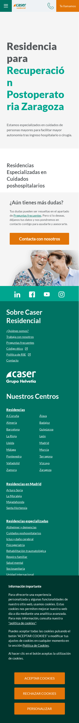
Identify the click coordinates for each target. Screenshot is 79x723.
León (42, 436)
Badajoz (44, 422)
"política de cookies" (22, 623)
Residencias (15, 410)
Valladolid (13, 463)
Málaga (11, 449)
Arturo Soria (14, 490)
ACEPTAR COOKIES (39, 678)
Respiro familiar (16, 556)
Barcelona (13, 429)
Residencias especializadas (27, 521)
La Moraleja (14, 496)
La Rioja (11, 436)
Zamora (11, 470)
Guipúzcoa (46, 429)
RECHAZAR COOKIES (39, 693)
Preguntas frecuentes (27, 215)
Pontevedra (13, 456)
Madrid (44, 443)
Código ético (14, 348)
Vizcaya (44, 463)
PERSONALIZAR (39, 709)
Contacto (12, 360)
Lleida (10, 443)
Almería (11, 422)
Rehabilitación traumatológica (26, 551)
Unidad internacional (20, 574)
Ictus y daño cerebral (19, 539)
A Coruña (12, 416)
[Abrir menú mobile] (6, 6)
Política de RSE (16, 354)
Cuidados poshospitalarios (23, 533)
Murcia (44, 449)
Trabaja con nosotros (20, 337)
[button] (39, 239)
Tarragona (45, 456)
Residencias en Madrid (23, 484)
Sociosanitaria (15, 568)
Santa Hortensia (16, 508)
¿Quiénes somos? (17, 331)
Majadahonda (15, 502)
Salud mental (14, 562)
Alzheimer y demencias (21, 527)
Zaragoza (45, 470)
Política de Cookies (36, 645)
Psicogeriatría (15, 545)
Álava (43, 416)
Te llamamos (68, 6)
